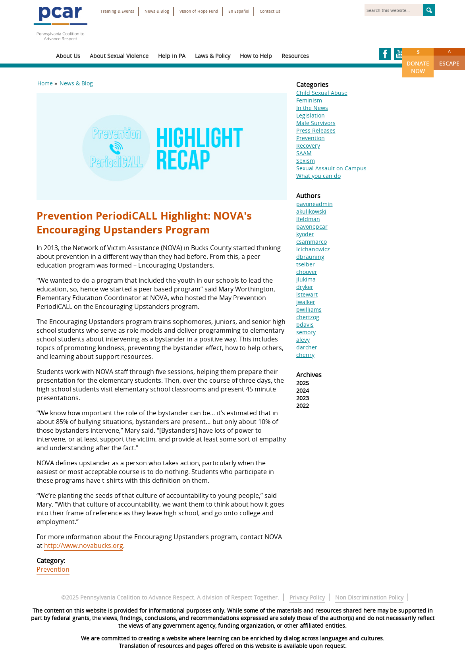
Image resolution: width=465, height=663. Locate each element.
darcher (306, 347)
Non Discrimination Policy (369, 597)
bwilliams (309, 309)
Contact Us (270, 11)
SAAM (304, 153)
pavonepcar (312, 226)
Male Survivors (316, 123)
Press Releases (316, 130)
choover (306, 272)
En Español (238, 11)
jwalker (305, 302)
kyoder (305, 234)
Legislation (310, 115)
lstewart (307, 294)
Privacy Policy (307, 597)
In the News (312, 108)
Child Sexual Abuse (321, 92)
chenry (305, 354)
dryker (304, 287)
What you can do (318, 175)
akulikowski (311, 211)
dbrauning (310, 256)
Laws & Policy (212, 56)
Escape (449, 57)
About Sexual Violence (119, 56)
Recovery (308, 145)
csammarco (311, 241)
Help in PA (171, 56)
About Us (68, 56)
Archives (309, 374)
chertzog (307, 317)
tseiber (305, 264)
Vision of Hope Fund (198, 11)
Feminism (309, 100)
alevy (303, 339)
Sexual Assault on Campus (331, 168)
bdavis (305, 324)
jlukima (306, 279)
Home (45, 83)
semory (306, 332)
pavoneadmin (314, 204)
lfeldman (308, 219)
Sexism (305, 160)
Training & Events (117, 11)
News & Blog (157, 11)
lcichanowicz (313, 249)
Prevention (53, 569)
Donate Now (418, 61)
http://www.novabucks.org (83, 545)
